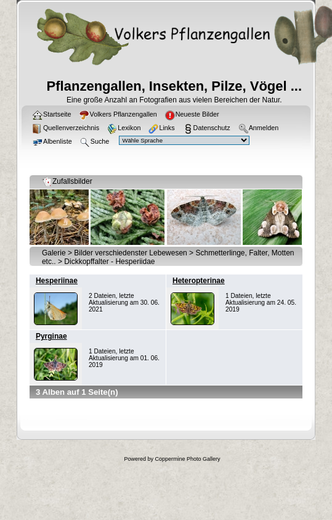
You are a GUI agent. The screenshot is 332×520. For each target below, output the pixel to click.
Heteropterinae (198, 280)
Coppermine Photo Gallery (187, 459)
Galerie (54, 253)
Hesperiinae (57, 280)
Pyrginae (51, 336)
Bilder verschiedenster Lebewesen (130, 253)
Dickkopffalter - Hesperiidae (109, 261)
